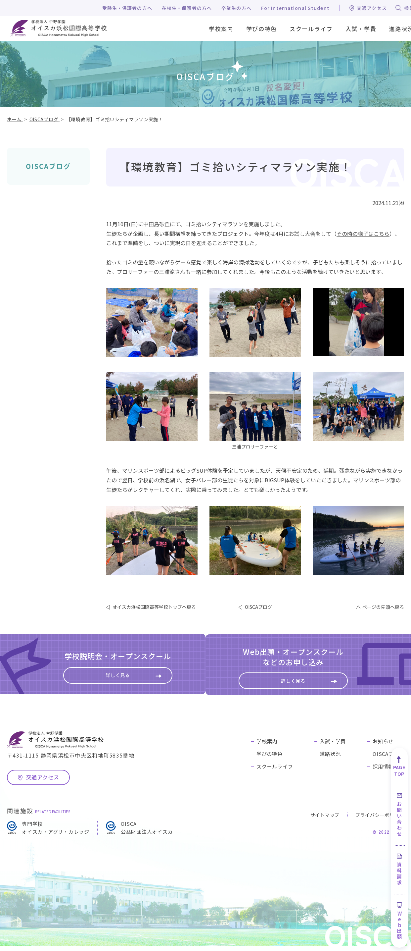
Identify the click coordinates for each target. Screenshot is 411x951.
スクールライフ (274, 771)
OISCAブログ (48, 166)
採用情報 (383, 771)
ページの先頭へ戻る (383, 607)
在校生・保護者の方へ (187, 8)
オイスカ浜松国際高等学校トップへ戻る (154, 607)
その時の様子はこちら (363, 234)
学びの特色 (269, 758)
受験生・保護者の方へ (127, 8)
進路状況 (330, 758)
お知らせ (383, 746)
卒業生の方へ (236, 8)
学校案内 (266, 746)
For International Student (295, 8)
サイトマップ (325, 820)
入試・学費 (333, 746)
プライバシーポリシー (379, 820)
